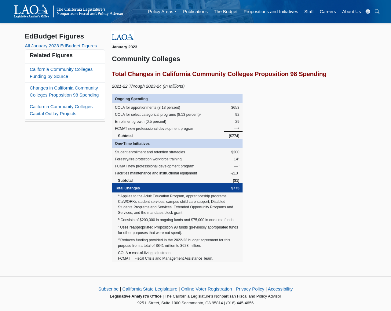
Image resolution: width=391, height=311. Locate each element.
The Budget (226, 11)
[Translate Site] (367, 11)
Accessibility (280, 288)
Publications (195, 11)
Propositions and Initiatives (271, 11)
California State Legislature (149, 288)
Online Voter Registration (206, 288)
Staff (309, 11)
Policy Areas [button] (161, 11)
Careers (328, 11)
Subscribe (108, 288)
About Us (351, 11)
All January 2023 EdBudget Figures (61, 45)
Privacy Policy (250, 288)
